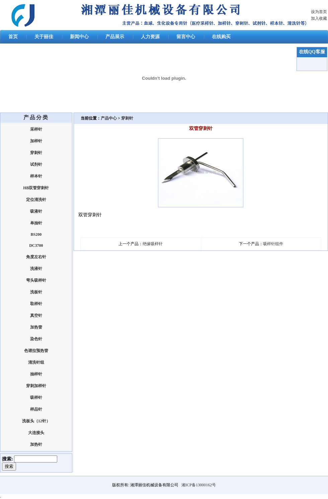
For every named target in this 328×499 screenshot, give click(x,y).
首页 (13, 36)
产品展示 (114, 36)
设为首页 (319, 11)
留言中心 (185, 36)
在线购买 (221, 36)
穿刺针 (127, 118)
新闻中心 (79, 36)
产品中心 (109, 118)
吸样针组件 (273, 243)
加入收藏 (319, 18)
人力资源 (150, 36)
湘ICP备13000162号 (198, 485)
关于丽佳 (43, 36)
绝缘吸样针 (153, 243)
